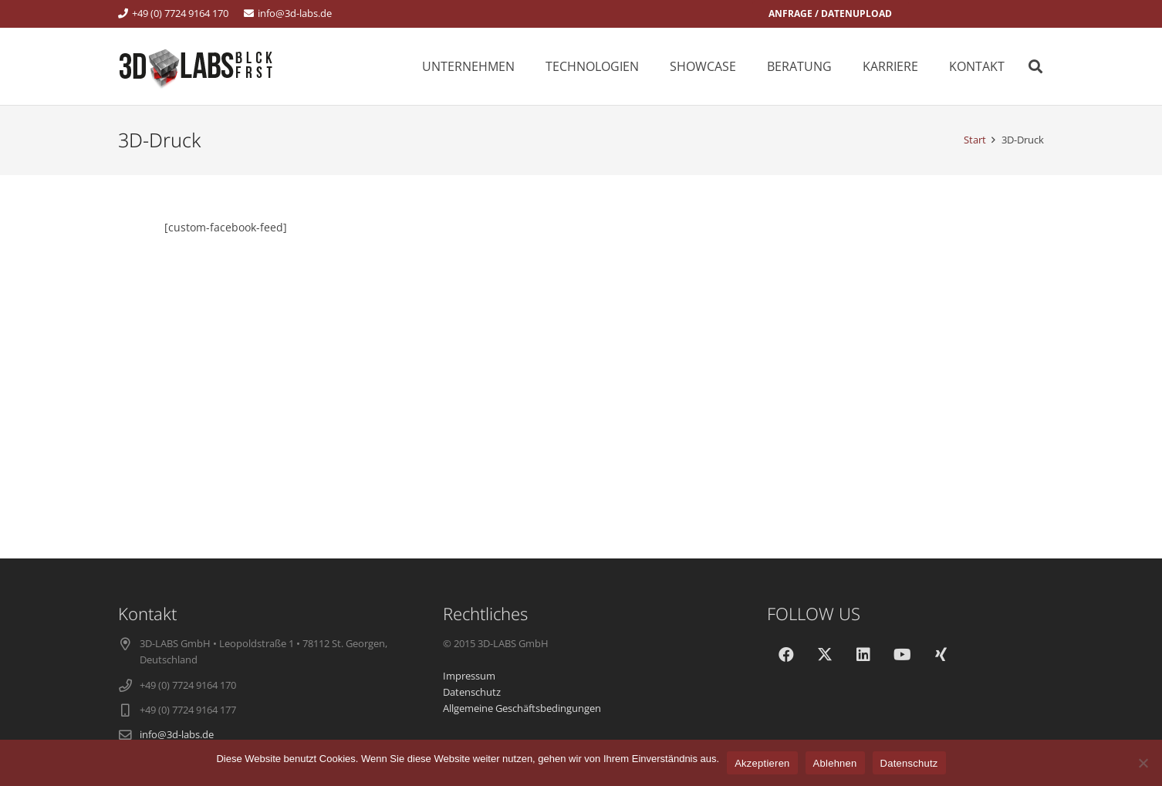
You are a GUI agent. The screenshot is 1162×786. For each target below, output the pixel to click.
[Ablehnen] (1142, 763)
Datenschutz (909, 763)
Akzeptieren (762, 763)
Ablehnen (835, 763)
